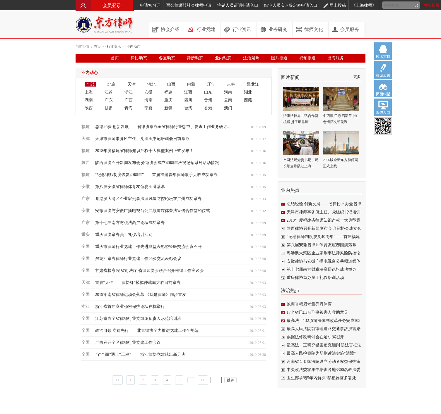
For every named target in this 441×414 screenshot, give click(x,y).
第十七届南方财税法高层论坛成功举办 (130, 222)
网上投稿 (334, 5)
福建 (168, 92)
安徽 (148, 92)
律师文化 (313, 29)
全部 (90, 84)
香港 (208, 108)
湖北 (248, 92)
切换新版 (431, 5)
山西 (171, 84)
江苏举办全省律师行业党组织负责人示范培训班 (138, 318)
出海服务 (335, 58)
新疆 (168, 108)
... (191, 380)
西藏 (248, 100)
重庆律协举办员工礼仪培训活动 (124, 234)
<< (117, 380)
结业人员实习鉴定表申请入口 (290, 5)
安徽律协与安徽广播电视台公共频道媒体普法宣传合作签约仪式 (152, 210)
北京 (111, 84)
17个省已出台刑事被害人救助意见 (317, 312)
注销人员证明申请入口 (237, 5)
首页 (97, 46)
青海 (128, 108)
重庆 (168, 100)
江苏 (109, 92)
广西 (128, 100)
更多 (356, 77)
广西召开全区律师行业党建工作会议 (128, 342)
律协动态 (139, 58)
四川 (188, 100)
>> (203, 380)
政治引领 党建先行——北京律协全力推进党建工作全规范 (147, 330)
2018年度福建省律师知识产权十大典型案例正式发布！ (144, 151)
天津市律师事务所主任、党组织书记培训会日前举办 (142, 139)
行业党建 (206, 29)
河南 (228, 92)
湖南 (89, 100)
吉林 (231, 84)
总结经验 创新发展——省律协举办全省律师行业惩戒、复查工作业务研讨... (162, 127)
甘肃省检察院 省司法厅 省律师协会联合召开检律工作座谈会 (149, 270)
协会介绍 (170, 29)
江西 (188, 92)
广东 (109, 100)
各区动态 (167, 58)
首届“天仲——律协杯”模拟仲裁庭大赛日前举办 (138, 282)
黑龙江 (253, 84)
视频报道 (307, 58)
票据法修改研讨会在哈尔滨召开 (315, 337)
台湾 (188, 108)
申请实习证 (150, 5)
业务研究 (278, 29)
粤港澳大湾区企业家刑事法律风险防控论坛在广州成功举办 (148, 198)
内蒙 (191, 84)
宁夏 (148, 108)
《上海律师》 (364, 5)
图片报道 (279, 58)
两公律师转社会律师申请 (188, 5)
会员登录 (104, 5)
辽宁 (211, 84)
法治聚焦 (251, 58)
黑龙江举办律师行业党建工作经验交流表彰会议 (138, 258)
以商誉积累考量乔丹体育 (309, 304)
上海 (89, 92)
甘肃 (109, 108)
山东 (208, 92)
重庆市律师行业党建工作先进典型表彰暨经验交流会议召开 (148, 246)
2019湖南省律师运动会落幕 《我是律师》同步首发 (141, 294)
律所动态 (195, 58)
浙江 (128, 92)
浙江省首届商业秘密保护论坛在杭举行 (130, 306)
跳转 (230, 380)
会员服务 (349, 29)
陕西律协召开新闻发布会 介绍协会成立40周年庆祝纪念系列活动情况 (157, 163)
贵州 (208, 100)
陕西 (89, 108)
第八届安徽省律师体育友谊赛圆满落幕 (130, 186)
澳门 (228, 108)
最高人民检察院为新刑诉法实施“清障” (321, 353)
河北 (151, 84)
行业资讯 (242, 29)
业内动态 (134, 46)
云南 (228, 100)
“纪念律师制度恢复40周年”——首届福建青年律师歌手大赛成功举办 (156, 174)
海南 (148, 100)
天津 (131, 84)
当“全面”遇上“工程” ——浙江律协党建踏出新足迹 (140, 354)
